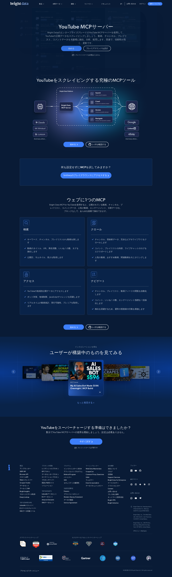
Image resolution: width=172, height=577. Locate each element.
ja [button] (121, 4)
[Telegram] (140, 498)
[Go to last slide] (13, 371)
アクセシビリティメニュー (29, 571)
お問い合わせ (131, 4)
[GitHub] (140, 470)
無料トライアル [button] (155, 4)
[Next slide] (158, 371)
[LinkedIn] (131, 470)
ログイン (142, 4)
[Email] (136, 498)
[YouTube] (136, 470)
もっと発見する (85, 402)
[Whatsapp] (131, 498)
